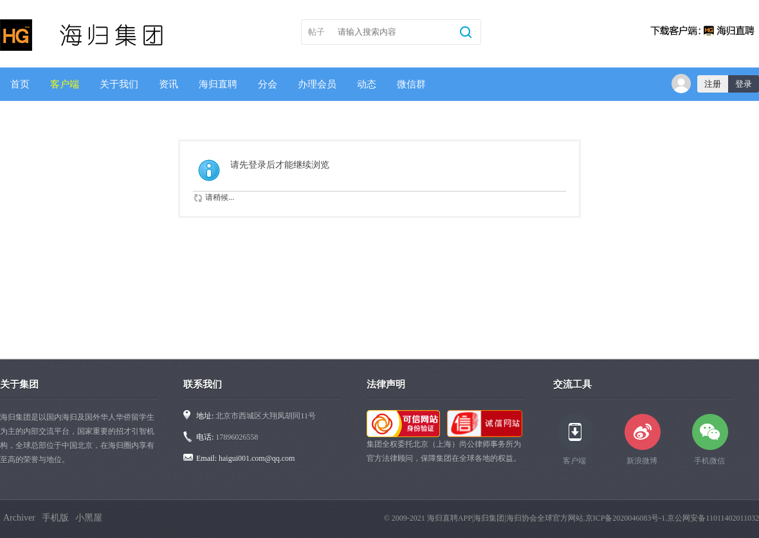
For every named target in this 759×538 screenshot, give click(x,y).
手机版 (55, 518)
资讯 (168, 84)
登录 (743, 84)
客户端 (64, 84)
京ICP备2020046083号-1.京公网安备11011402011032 (672, 518)
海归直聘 (218, 84)
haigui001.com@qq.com (257, 458)
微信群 (411, 84)
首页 (20, 84)
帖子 (316, 32)
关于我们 (119, 84)
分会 (267, 84)
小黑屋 (88, 518)
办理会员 (317, 84)
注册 (712, 84)
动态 (366, 84)
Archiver (19, 518)
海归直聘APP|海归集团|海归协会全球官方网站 (505, 518)
